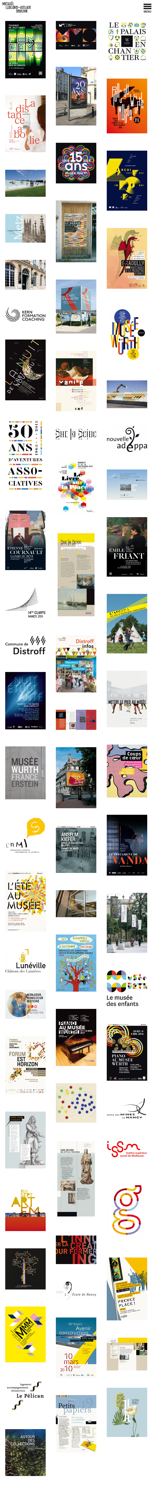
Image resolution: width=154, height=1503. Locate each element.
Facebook (134, 8)
